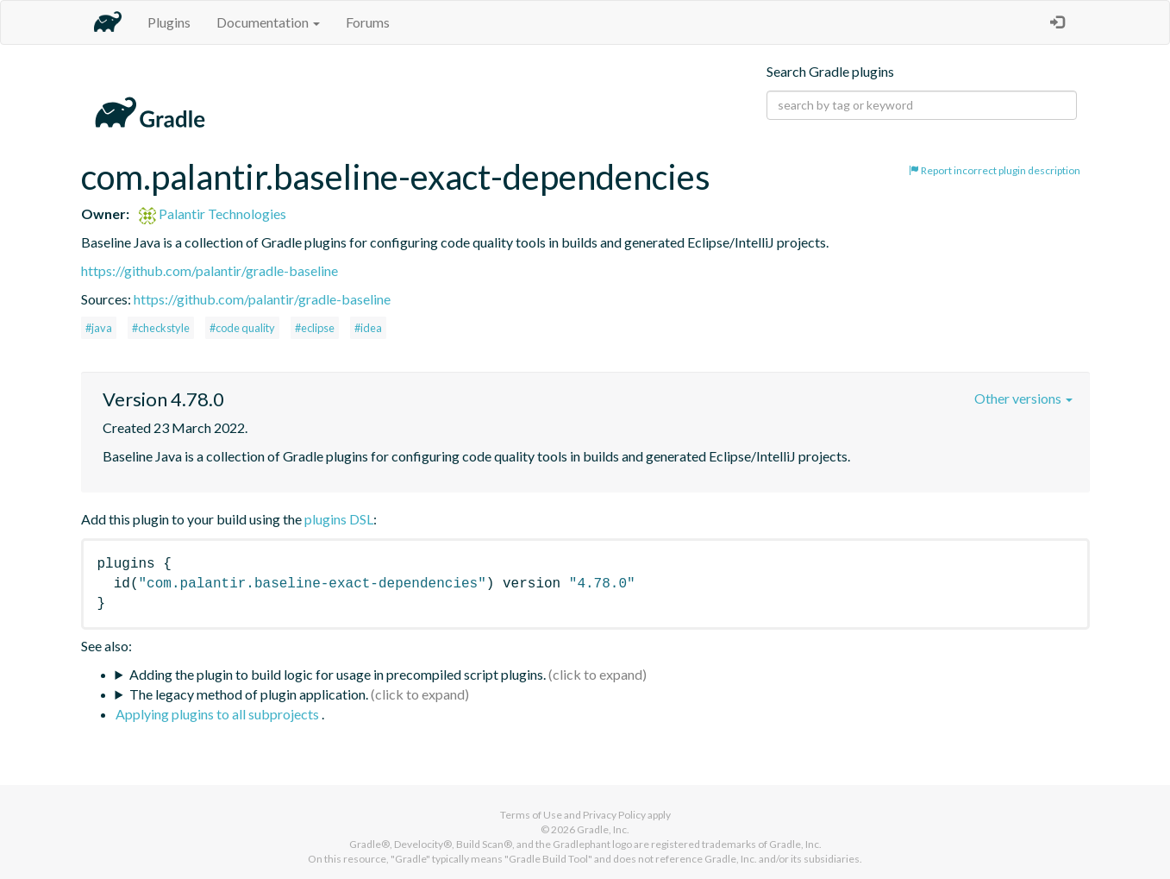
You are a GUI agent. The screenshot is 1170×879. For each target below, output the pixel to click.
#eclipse (315, 328)
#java (98, 328)
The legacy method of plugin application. (248, 694)
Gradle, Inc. (603, 829)
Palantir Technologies (212, 213)
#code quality (242, 328)
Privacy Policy (614, 814)
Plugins (169, 22)
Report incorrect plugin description (994, 170)
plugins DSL (338, 519)
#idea (368, 328)
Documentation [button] (268, 22)
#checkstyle (161, 328)
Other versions (1023, 398)
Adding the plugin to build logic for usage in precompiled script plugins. (337, 674)
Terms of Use (531, 814)
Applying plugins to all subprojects (219, 714)
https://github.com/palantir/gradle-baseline (209, 270)
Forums (368, 22)
